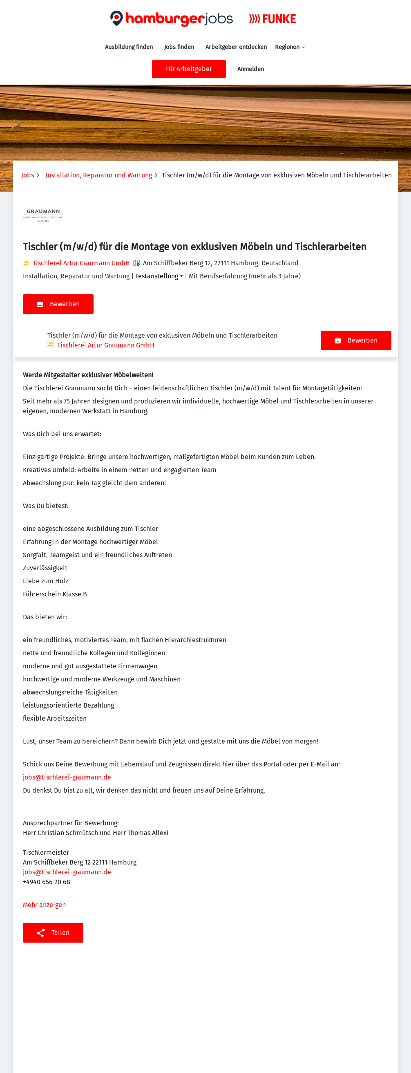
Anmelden (250, 69)
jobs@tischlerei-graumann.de (67, 744)
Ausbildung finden (129, 47)
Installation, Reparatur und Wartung (98, 175)
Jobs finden (179, 47)
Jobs (27, 175)
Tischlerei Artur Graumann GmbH (81, 263)
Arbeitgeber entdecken (236, 47)
